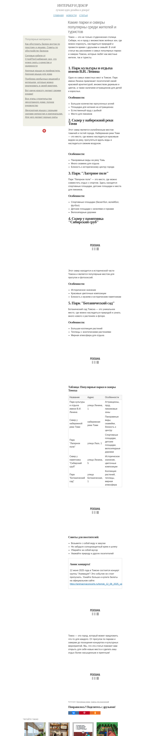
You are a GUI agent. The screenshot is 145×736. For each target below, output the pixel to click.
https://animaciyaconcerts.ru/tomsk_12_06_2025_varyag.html (101, 584)
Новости (71, 15)
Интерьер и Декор (72, 5)
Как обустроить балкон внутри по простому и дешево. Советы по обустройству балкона (42, 47)
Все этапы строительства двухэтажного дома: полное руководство (39, 102)
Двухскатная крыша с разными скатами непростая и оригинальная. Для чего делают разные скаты (44, 113)
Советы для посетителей (100, 702)
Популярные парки (83, 702)
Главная (58, 15)
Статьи (83, 15)
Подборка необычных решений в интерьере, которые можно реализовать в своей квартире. (42, 82)
